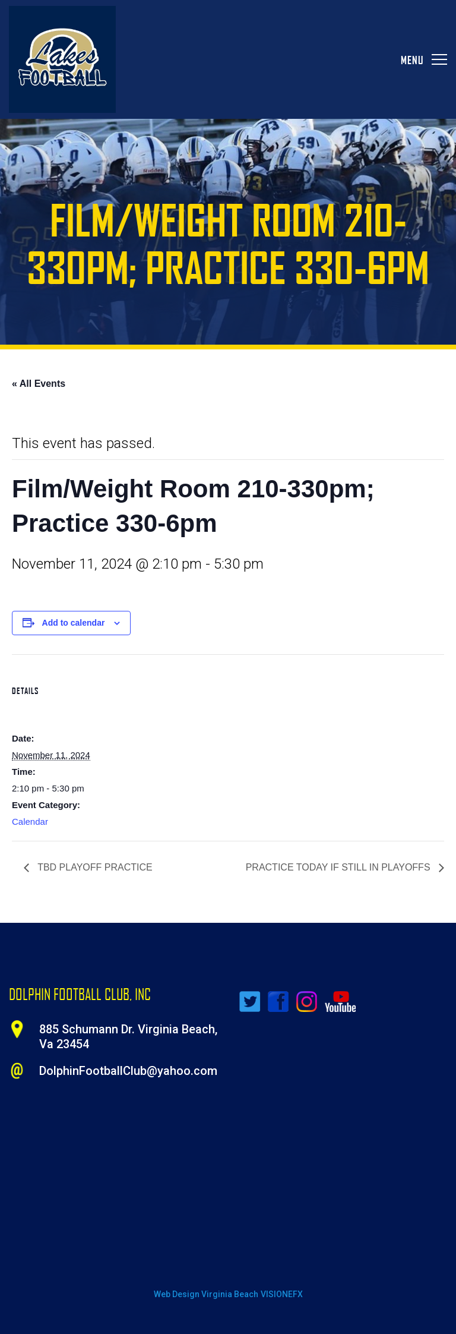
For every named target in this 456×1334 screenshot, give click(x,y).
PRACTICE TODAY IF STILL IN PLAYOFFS (339, 867)
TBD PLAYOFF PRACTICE (94, 867)
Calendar (30, 821)
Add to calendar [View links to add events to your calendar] (73, 622)
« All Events (38, 384)
